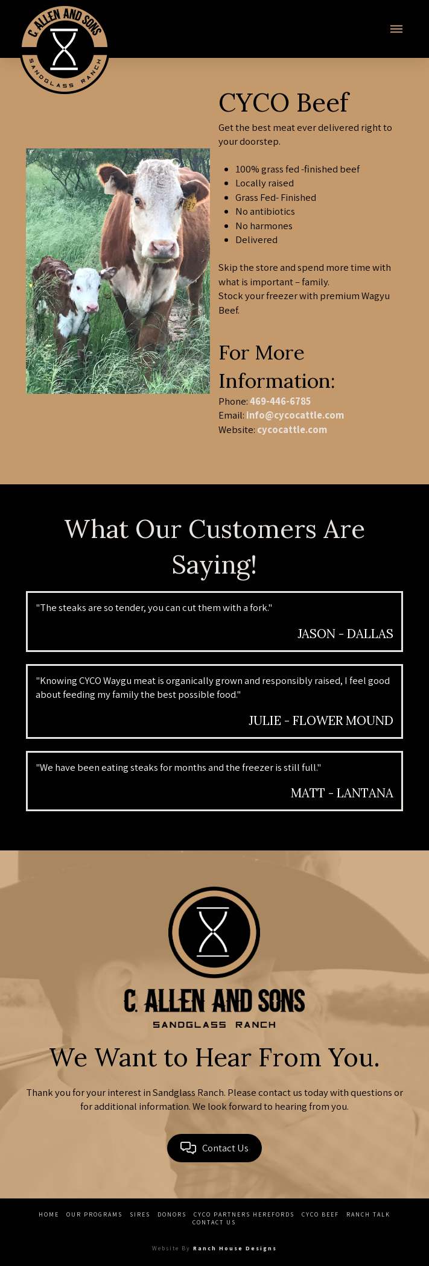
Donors (171, 1214)
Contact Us (214, 1222)
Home (49, 1214)
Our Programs (94, 1214)
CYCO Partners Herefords (244, 1214)
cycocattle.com (292, 429)
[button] (396, 29)
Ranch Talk (368, 1214)
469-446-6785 (280, 401)
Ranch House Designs (235, 1248)
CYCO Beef (320, 1214)
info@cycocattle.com (295, 415)
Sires (140, 1214)
